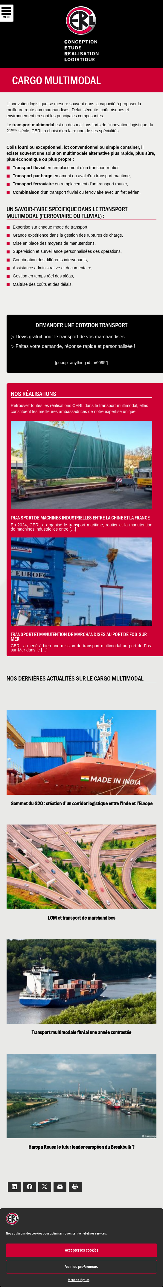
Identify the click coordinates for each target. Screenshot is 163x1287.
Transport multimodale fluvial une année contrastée (81, 1032)
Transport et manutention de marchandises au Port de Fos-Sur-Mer (79, 636)
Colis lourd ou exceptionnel (34, 147)
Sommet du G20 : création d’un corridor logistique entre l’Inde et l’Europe (82, 804)
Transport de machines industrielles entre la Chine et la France (80, 518)
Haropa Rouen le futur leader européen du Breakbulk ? (81, 1147)
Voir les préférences (81, 1266)
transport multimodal (118, 405)
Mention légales (78, 1280)
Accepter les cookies (81, 1250)
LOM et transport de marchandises (81, 918)
